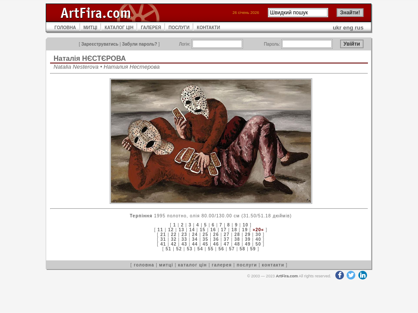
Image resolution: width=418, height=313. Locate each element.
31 (163, 239)
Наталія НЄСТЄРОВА (90, 58)
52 (179, 248)
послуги (246, 265)
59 (253, 248)
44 (195, 244)
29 (247, 234)
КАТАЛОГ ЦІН (118, 27)
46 (216, 244)
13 (181, 229)
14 (192, 229)
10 (245, 225)
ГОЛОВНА (65, 27)
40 (258, 239)
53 (189, 248)
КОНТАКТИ (208, 27)
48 (237, 244)
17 (223, 229)
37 (226, 239)
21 (163, 234)
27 (226, 234)
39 (247, 239)
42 (173, 244)
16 (213, 229)
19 (245, 229)
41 (163, 244)
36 (216, 239)
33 (184, 239)
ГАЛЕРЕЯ (151, 27)
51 (168, 248)
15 (203, 229)
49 (247, 244)
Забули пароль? (139, 44)
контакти (273, 265)
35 (205, 239)
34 (195, 239)
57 (232, 248)
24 (195, 234)
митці (166, 265)
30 (258, 234)
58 (242, 248)
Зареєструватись (99, 44)
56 (221, 248)
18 (234, 229)
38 (237, 239)
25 (205, 234)
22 (173, 234)
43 (184, 244)
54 (200, 248)
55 (210, 248)
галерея (222, 265)
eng (348, 27)
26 (216, 234)
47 (226, 244)
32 (173, 239)
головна (144, 265)
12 (171, 229)
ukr (337, 27)
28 (237, 234)
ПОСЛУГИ (179, 27)
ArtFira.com (287, 276)
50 (258, 244)
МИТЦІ (91, 27)
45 (205, 244)
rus (359, 27)
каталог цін (192, 265)
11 (160, 229)
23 (184, 234)
